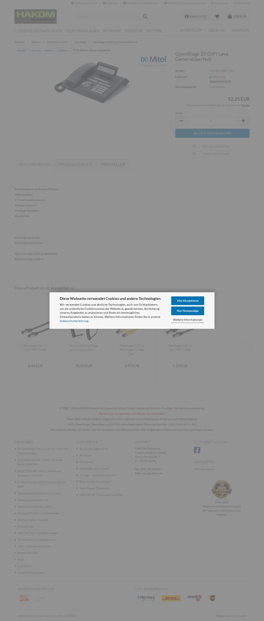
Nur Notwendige (187, 310)
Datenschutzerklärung (74, 321)
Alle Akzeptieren (188, 300)
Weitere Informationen (188, 319)
